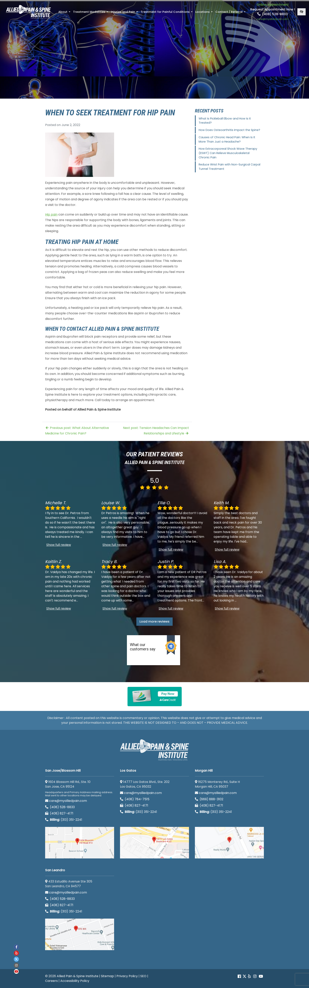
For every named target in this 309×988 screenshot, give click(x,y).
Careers (51, 981)
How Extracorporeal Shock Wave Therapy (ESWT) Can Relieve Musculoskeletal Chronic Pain (228, 153)
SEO (143, 976)
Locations (204, 13)
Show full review (58, 545)
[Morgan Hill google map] (229, 842)
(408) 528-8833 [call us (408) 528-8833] (272, 14)
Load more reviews (154, 621)
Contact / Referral (230, 13)
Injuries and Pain (125, 13)
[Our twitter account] (16, 959)
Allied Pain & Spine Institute (77, 976)
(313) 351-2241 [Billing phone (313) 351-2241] (63, 819)
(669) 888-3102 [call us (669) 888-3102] (209, 799)
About (64, 13)
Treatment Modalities (91, 13)
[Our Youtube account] (261, 976)
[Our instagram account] (254, 976)
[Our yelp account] (249, 976)
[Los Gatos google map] (154, 842)
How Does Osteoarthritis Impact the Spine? (229, 130)
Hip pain (51, 214)
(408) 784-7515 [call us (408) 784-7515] (134, 799)
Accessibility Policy (74, 981)
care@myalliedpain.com (66, 800)
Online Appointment (273, 4)
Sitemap (107, 976)
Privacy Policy (127, 976)
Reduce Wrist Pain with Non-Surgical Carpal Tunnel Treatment (229, 166)
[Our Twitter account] (244, 976)
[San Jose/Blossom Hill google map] (79, 842)
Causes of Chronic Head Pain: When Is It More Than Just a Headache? (227, 139)
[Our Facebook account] (240, 976)
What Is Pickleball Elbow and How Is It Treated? (225, 121)
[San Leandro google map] (79, 934)
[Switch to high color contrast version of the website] (301, 12)
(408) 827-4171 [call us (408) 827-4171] (59, 813)
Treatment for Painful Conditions (167, 13)
